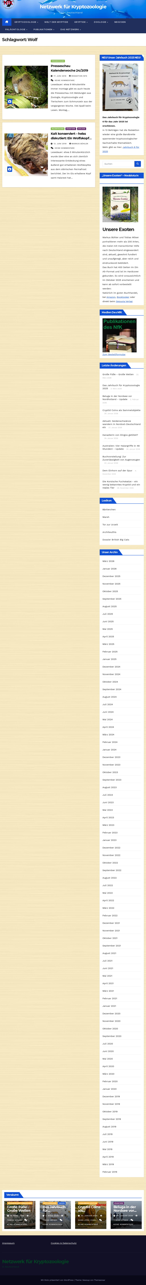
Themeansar (99, 1280)
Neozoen (120, 22)
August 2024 (110, 696)
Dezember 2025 (111, 576)
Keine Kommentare (65, 80)
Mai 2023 (108, 810)
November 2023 (111, 764)
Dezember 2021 (111, 923)
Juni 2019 (108, 1141)
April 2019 (108, 1156)
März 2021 (108, 991)
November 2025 (111, 583)
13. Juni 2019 (60, 144)
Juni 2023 (108, 802)
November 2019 (111, 1104)
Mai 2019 (107, 1149)
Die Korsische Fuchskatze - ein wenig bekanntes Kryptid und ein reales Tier (121, 484)
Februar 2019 (110, 1171)
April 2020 (108, 1066)
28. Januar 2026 (125, 1216)
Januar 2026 (110, 568)
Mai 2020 (108, 1058)
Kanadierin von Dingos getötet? (120, 435)
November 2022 (111, 855)
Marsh (106, 517)
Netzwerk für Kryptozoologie (73, 7)
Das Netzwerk (70, 29)
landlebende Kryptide (88, 1203)
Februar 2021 (110, 998)
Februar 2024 (110, 742)
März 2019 (108, 1164)
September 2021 (112, 945)
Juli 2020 (108, 1043)
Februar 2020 (110, 1081)
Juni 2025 (108, 621)
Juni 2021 (108, 968)
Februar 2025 (110, 651)
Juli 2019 (108, 1134)
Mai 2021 (107, 975)
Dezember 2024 (111, 666)
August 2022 (110, 877)
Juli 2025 (108, 614)
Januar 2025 (109, 659)
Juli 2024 (108, 704)
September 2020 (112, 1036)
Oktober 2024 (110, 681)
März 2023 (108, 825)
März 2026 (108, 561)
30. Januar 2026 (89, 1216)
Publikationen (43, 29)
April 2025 (108, 636)
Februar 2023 (110, 832)
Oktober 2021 (110, 938)
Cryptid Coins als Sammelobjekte (122, 410)
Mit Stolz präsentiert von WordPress (57, 1280)
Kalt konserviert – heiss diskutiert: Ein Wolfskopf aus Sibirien (70, 138)
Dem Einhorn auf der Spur (117, 470)
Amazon (111, 297)
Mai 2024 (108, 719)
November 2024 (111, 674)
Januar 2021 (109, 1006)
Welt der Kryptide (56, 22)
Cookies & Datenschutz (64, 1243)
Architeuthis (109, 532)
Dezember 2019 (111, 1096)
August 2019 (109, 1126)
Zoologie (100, 22)
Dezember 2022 (111, 847)
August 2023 (110, 787)
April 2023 (108, 817)
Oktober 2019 (110, 1111)
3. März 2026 (52, 1216)
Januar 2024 (109, 749)
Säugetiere (70, 128)
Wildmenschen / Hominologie (20, 1203)
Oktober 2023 (110, 772)
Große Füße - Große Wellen (118, 374)
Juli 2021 (107, 960)
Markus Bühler (78, 144)
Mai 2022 (108, 893)
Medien (62, 1203)
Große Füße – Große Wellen (19, 1209)
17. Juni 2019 (60, 76)
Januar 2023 (109, 840)
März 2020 (108, 1073)
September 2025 (112, 598)
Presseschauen (58, 61)
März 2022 (108, 908)
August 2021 (109, 953)
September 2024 (112, 689)
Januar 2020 (110, 1089)
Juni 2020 (108, 1051)
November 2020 (111, 1021)
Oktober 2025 (110, 591)
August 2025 (110, 606)
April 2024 (108, 727)
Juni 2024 (108, 712)
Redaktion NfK (78, 76)
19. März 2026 (17, 1216)
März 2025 (108, 644)
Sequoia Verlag (124, 301)
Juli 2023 (108, 795)
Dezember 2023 (111, 757)
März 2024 (108, 734)
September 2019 (112, 1119)
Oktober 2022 (110, 862)
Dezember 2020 (111, 1013)
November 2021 (111, 930)
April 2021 (108, 983)
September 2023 (112, 779)
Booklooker (123, 297)
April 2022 (108, 900)
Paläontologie (15, 29)
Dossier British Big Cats (116, 539)
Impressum (8, 1243)
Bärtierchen (109, 509)
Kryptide (80, 22)
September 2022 (112, 870)
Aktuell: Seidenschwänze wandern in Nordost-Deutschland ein (122, 424)
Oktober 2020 (110, 1028)
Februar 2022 (110, 915)
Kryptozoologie (26, 22)
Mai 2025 (108, 629)
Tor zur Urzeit (110, 524)
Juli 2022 (108, 885)
